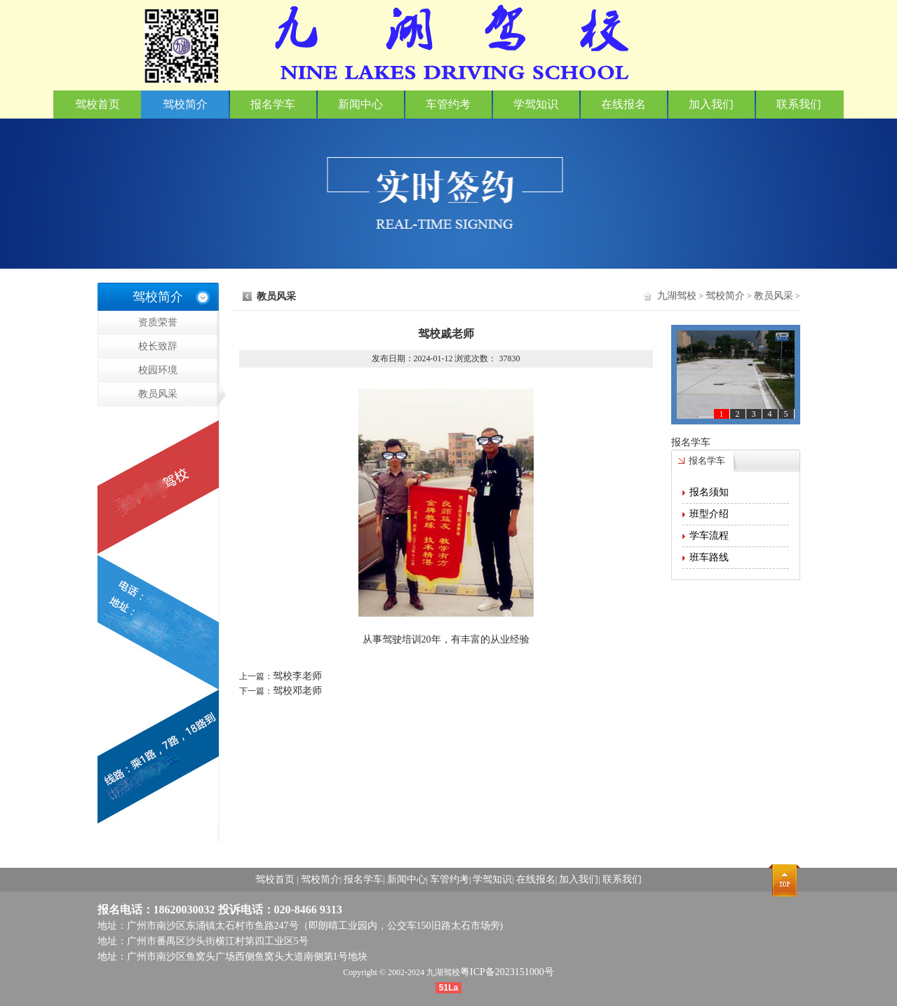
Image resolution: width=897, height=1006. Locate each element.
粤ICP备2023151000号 (507, 972)
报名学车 (272, 104)
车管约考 (448, 104)
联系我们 (798, 104)
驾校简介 (185, 104)
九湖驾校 (676, 295)
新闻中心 (360, 104)
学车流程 (709, 535)
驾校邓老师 (297, 690)
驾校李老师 (297, 676)
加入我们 (711, 104)
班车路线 (709, 557)
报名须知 (709, 492)
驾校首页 (97, 104)
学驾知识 (535, 104)
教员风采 (178, 394)
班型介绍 (709, 514)
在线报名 (623, 104)
